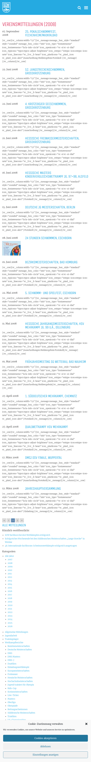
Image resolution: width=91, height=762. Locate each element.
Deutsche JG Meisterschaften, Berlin (50, 207)
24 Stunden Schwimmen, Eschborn (48, 238)
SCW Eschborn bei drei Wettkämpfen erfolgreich (27, 535)
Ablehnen (45, 752)
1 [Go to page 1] (8, 520)
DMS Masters (14, 656)
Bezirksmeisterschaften (19, 646)
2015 (10, 588)
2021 (10, 609)
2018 (10, 598)
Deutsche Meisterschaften (20, 649)
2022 (10, 612)
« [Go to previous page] (4, 520)
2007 (10, 559)
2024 (10, 619)
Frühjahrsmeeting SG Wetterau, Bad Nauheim (55, 362)
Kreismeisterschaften (17, 692)
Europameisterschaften (18, 671)
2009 (10, 566)
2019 (10, 601)
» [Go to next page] (22, 520)
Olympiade (13, 706)
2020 (10, 605)
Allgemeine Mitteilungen (16, 632)
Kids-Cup (12, 688)
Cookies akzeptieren (45, 744)
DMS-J (11, 660)
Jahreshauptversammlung (43, 488)
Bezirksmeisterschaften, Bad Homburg (51, 262)
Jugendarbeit (11, 635)
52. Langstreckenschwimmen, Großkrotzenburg (45, 71)
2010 (10, 570)
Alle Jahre (9, 556)
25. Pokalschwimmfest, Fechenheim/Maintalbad (41, 33)
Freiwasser (13, 674)
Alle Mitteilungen (14, 525)
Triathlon (12, 716)
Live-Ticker (13, 695)
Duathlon (12, 663)
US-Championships (17, 720)
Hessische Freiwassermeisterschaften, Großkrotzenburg (52, 140)
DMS (10, 653)
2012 (10, 577)
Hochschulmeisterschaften (20, 681)
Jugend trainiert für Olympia (21, 684)
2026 (10, 626)
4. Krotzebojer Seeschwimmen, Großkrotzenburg (45, 106)
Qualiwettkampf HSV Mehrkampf (46, 427)
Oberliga (12, 702)
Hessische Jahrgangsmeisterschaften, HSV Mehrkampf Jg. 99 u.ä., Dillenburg (54, 325)
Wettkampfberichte (14, 642)
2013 (10, 580)
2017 (10, 594)
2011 (10, 573)
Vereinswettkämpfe (17, 723)
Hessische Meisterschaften (20, 677)
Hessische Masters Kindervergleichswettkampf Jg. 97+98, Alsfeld (56, 174)
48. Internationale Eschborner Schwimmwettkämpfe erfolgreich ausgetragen (41, 545)
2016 (10, 591)
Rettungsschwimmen (17, 709)
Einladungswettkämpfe (18, 667)
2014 (10, 584)
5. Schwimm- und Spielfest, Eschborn (50, 293)
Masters (11, 699)
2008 (10, 563)
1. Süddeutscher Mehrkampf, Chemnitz (51, 396)
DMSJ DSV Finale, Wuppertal (43, 457)
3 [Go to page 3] (17, 520)
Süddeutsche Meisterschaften (21, 713)
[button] (86, 730)
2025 (10, 623)
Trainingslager (12, 639)
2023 (10, 616)
